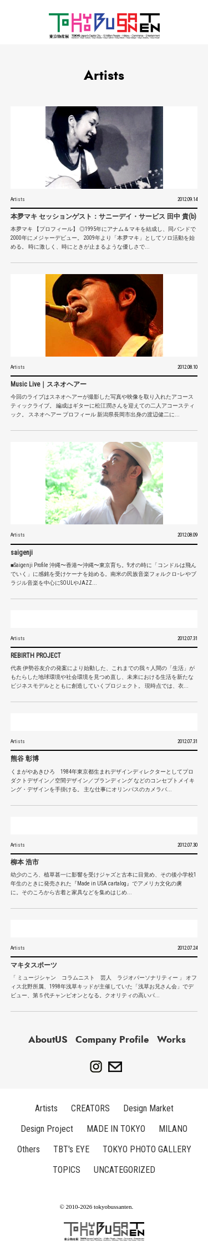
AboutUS (48, 1040)
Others (28, 1149)
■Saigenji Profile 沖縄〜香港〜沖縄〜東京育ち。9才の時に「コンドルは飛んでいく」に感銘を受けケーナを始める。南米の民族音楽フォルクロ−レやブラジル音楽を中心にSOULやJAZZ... (103, 574)
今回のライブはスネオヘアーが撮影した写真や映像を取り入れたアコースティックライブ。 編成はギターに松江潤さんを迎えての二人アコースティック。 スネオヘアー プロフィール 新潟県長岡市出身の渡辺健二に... (103, 406)
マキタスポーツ (34, 965)
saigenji (22, 553)
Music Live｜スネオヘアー (49, 384)
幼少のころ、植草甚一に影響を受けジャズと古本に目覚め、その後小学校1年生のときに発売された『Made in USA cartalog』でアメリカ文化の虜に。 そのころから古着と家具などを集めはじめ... (103, 883)
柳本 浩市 (25, 862)
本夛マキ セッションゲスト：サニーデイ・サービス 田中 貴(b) (103, 216)
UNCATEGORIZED (124, 1170)
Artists (18, 199)
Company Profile (112, 1040)
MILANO (173, 1129)
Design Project (47, 1129)
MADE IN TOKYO (116, 1129)
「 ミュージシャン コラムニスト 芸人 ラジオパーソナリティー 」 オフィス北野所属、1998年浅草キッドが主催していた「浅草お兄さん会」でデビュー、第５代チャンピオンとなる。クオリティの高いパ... (104, 986)
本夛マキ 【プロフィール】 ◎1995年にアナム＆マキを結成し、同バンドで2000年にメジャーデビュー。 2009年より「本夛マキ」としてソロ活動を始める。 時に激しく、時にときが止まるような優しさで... (103, 238)
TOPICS (66, 1170)
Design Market (148, 1108)
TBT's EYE (71, 1149)
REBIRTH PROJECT (36, 656)
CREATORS (90, 1108)
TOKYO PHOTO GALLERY (147, 1149)
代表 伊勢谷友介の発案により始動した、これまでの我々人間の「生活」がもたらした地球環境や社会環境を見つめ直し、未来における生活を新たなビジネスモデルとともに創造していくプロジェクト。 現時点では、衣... (103, 677)
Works (171, 1040)
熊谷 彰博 (25, 758)
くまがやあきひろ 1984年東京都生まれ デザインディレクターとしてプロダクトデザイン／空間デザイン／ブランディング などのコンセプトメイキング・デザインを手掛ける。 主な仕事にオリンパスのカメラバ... (103, 780)
